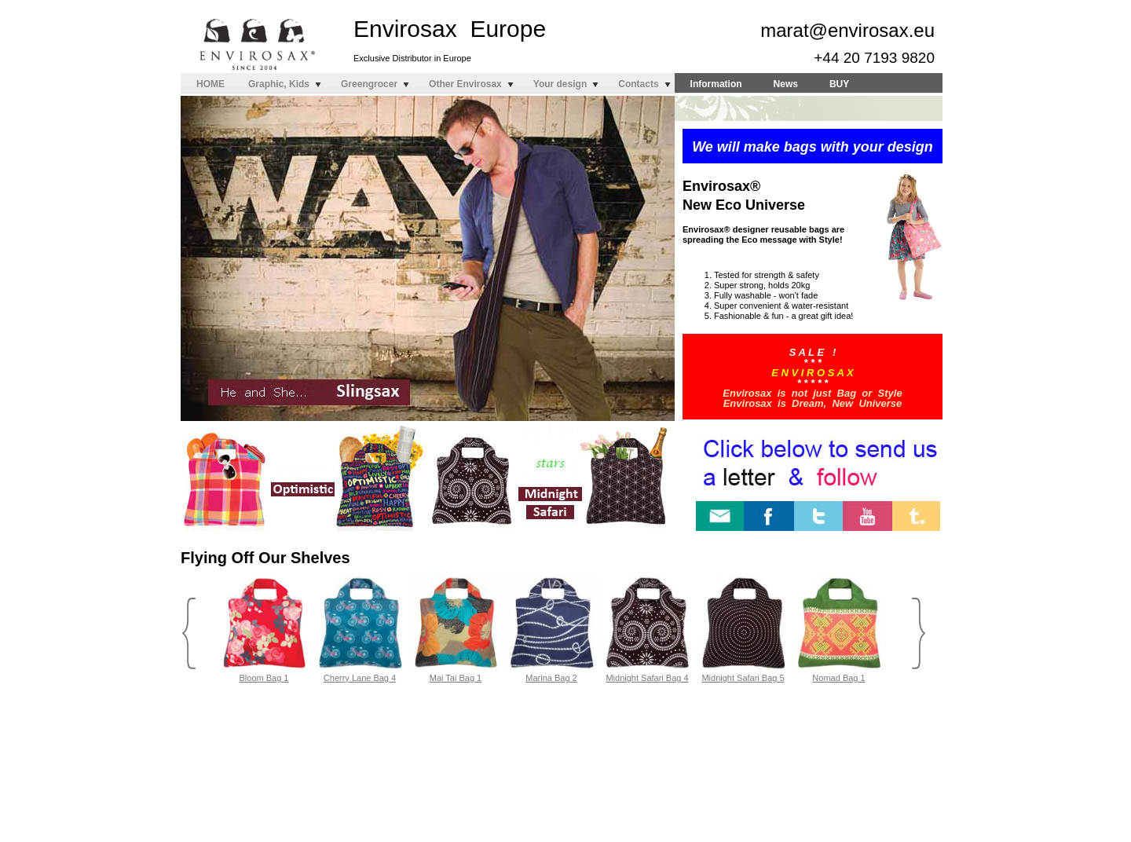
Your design (560, 84)
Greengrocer (369, 84)
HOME (210, 84)
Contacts (638, 84)
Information (716, 84)
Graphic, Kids (278, 84)
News (786, 84)
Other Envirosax (465, 84)
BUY (839, 84)
